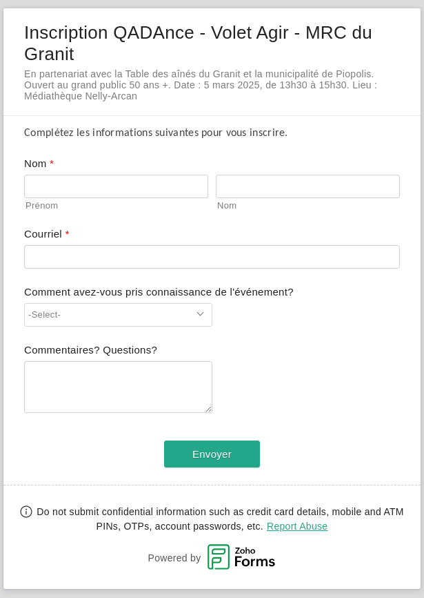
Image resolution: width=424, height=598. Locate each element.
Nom (226, 205)
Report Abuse (297, 526)
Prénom (42, 205)
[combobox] (118, 315)
